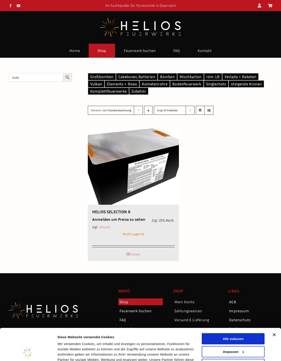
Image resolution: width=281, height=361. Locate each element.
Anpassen (233, 321)
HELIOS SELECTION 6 (111, 211)
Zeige (167, 110)
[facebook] (10, 5)
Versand (104, 227)
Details (135, 254)
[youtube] (18, 5)
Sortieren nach (111, 110)
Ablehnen (233, 334)
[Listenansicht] (209, 110)
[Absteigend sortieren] (148, 110)
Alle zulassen (233, 309)
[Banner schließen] (274, 304)
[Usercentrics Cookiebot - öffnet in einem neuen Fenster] (28, 352)
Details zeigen (69, 352)
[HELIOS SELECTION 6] (133, 166)
